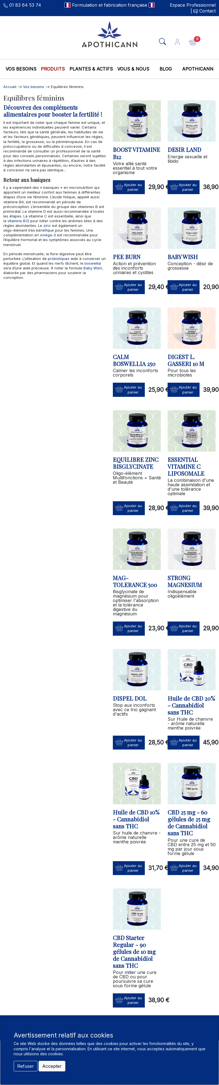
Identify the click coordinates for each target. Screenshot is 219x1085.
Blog (166, 69)
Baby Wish (92, 268)
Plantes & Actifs (91, 69)
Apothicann (197, 69)
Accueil (9, 86)
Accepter (52, 1066)
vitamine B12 (18, 221)
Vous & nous (133, 69)
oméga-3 (47, 235)
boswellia (92, 263)
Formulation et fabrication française (109, 5)
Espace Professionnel (193, 5)
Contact (207, 11)
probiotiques (58, 258)
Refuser (25, 1066)
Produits (53, 69)
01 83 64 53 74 (25, 5)
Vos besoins (21, 69)
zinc (47, 225)
